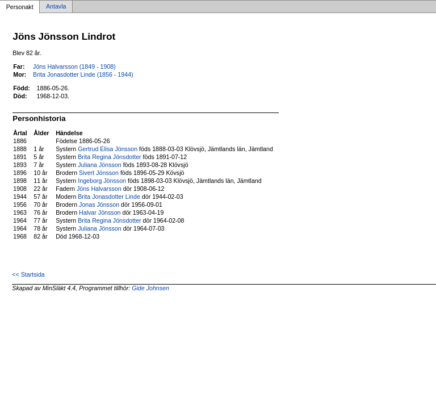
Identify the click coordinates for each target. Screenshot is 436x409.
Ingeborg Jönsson (102, 180)
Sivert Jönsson (99, 172)
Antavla (56, 6)
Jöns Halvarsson (99, 188)
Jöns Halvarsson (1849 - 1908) (74, 66)
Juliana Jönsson (99, 164)
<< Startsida (28, 274)
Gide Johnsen (150, 288)
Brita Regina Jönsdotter (109, 156)
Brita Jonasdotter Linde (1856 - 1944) (83, 74)
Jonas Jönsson (99, 204)
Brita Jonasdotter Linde (109, 196)
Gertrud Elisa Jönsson (107, 148)
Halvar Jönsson (99, 212)
